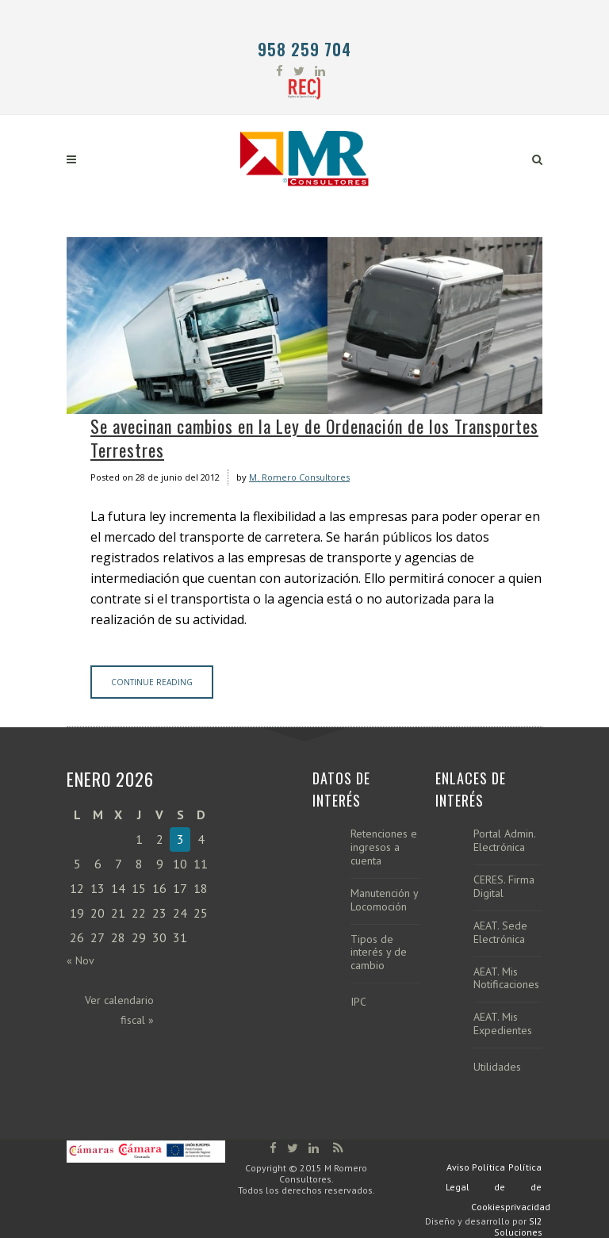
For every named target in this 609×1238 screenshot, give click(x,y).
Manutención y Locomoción (384, 900)
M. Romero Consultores (299, 477)
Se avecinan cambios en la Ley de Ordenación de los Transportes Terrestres (314, 437)
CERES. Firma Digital (503, 886)
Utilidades (497, 1067)
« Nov (80, 960)
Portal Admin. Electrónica (504, 840)
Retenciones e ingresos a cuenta (383, 847)
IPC (358, 1002)
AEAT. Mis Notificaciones (506, 978)
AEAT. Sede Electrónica (500, 932)
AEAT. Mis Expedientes (502, 1023)
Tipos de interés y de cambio (378, 952)
